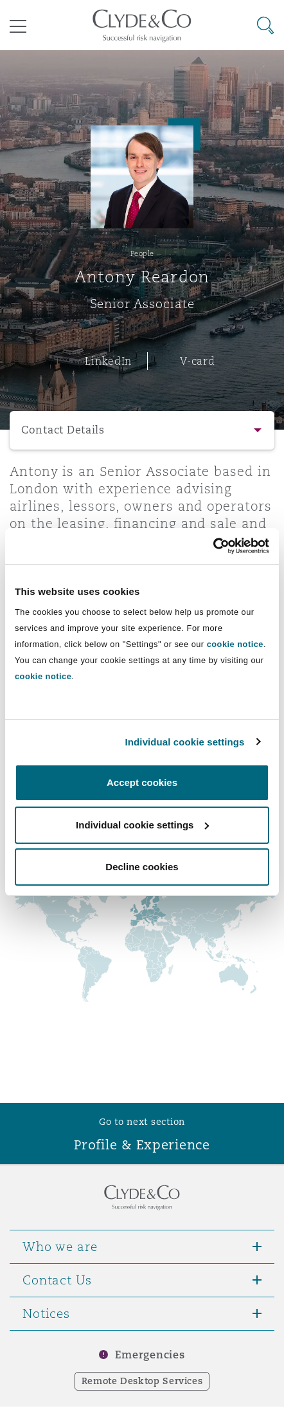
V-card (197, 360)
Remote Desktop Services (142, 1381)
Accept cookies (142, 782)
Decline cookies (141, 866)
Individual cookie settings (185, 741)
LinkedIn (108, 360)
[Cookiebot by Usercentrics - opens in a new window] (213, 546)
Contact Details (63, 430)
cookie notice (235, 644)
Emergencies (149, 1355)
